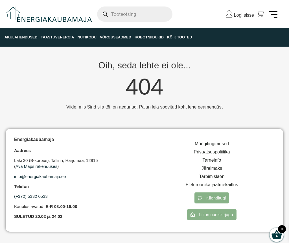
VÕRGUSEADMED (115, 37)
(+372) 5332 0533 (31, 196)
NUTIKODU (87, 37)
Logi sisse (244, 15)
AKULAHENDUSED (21, 37)
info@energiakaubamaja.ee (40, 176)
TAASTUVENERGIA (57, 37)
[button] (211, 197)
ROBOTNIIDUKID (149, 37)
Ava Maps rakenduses (36, 166)
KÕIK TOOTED (179, 37)
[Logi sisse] (229, 14)
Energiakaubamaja (34, 139)
